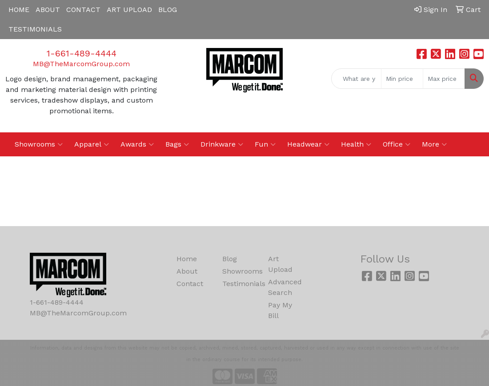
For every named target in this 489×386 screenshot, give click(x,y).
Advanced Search (285, 287)
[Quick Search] (356, 78)
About (186, 271)
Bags (177, 144)
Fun (265, 144)
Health (356, 144)
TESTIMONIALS (35, 29)
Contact (189, 283)
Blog (229, 259)
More (434, 144)
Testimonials (239, 283)
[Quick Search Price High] (444, 78)
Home (186, 259)
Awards (137, 144)
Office (396, 144)
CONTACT (83, 9)
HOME (18, 9)
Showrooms (39, 144)
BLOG (167, 9)
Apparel (91, 144)
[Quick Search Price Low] (402, 78)
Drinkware (221, 144)
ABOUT (48, 9)
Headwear (308, 144)
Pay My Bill (280, 310)
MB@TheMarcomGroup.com (81, 64)
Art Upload (280, 264)
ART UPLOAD (129, 9)
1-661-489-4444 (81, 53)
